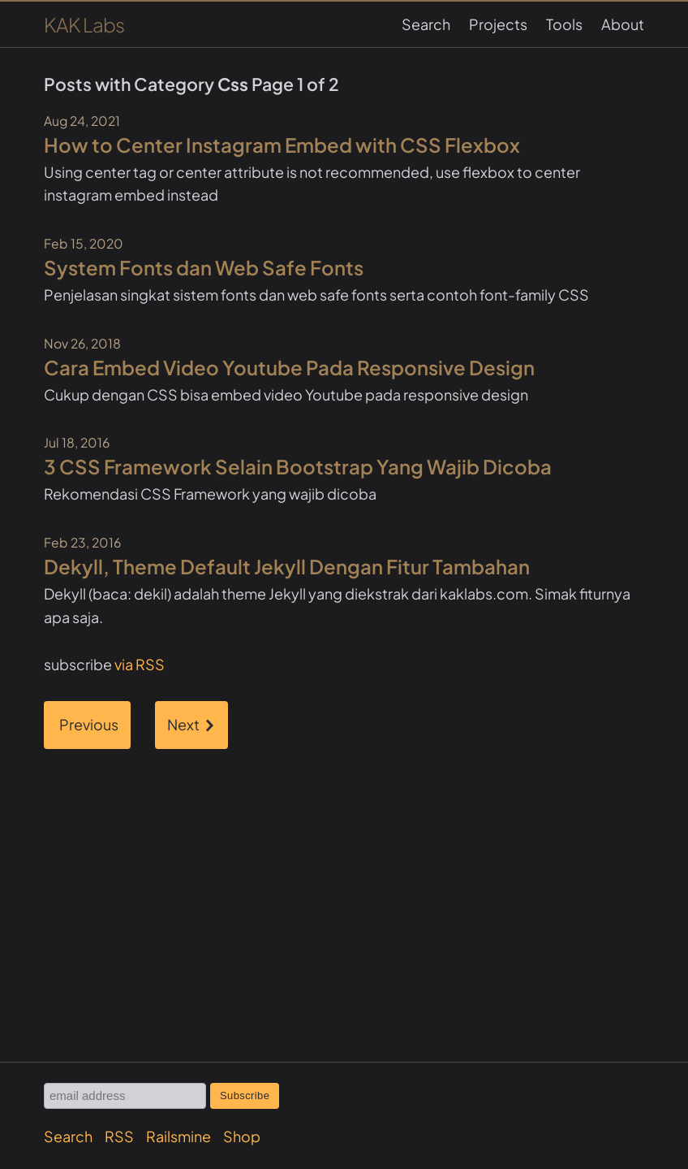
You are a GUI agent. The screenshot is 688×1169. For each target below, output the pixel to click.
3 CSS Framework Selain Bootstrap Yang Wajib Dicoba (298, 466)
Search (426, 24)
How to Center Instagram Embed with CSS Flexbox (282, 144)
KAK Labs (84, 24)
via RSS (139, 664)
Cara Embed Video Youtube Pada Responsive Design (289, 367)
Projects (498, 24)
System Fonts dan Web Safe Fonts (203, 267)
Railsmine (178, 1136)
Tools (564, 24)
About (622, 24)
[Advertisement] (344, 875)
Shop (241, 1136)
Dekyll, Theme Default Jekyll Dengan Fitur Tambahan (287, 566)
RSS (119, 1136)
